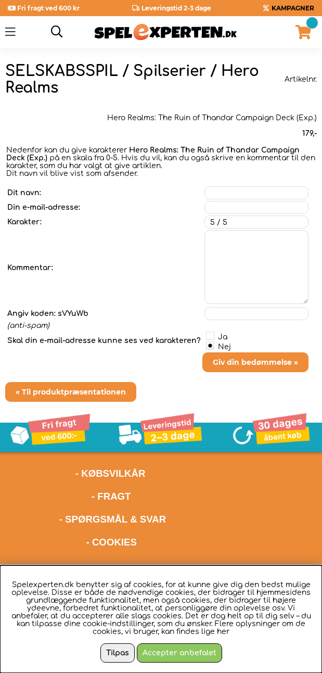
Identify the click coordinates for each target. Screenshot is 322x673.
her (223, 632)
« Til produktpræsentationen (71, 392)
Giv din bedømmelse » (255, 362)
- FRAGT (111, 496)
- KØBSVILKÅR (75, 473)
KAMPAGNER (293, 8)
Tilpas (117, 653)
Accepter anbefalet (179, 653)
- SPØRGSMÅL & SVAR (112, 519)
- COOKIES (111, 542)
